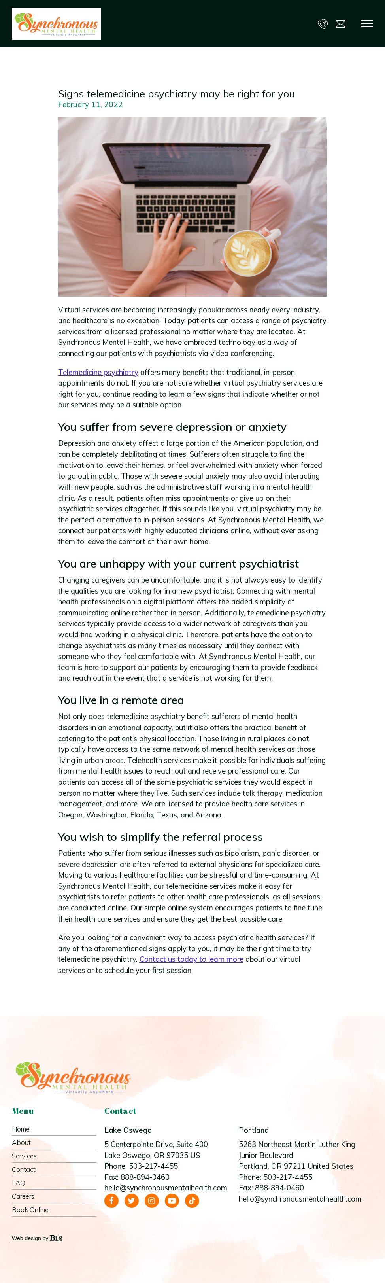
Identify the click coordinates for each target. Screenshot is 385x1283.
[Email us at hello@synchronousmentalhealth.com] (340, 23)
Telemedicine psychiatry (98, 372)
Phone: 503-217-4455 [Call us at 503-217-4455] (141, 1166)
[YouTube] (172, 1201)
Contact (24, 1169)
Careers (23, 1196)
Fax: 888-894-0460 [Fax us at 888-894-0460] (137, 1177)
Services (24, 1156)
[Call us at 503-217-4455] (323, 23)
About (21, 1142)
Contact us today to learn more (191, 959)
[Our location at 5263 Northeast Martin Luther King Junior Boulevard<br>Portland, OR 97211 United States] (302, 1155)
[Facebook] (111, 1201)
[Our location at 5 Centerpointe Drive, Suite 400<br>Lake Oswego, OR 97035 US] (167, 1150)
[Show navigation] (367, 24)
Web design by (37, 1238)
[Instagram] (152, 1201)
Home (21, 1129)
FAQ (18, 1183)
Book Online (30, 1209)
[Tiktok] (192, 1201)
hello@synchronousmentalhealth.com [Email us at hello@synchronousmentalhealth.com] (165, 1187)
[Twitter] (132, 1201)
